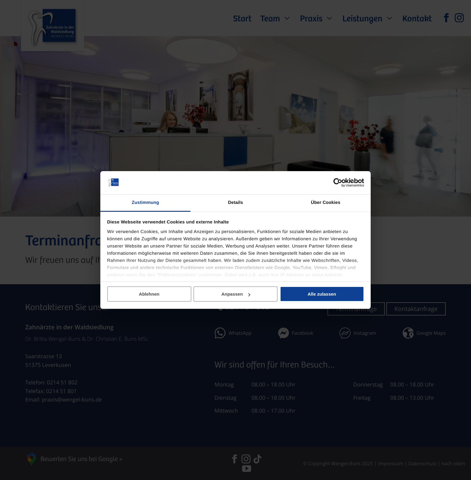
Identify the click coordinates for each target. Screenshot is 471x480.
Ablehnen (149, 294)
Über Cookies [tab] (325, 202)
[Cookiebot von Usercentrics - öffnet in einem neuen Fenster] (337, 182)
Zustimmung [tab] (145, 202)
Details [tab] (235, 202)
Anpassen (235, 294)
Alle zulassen (322, 294)
